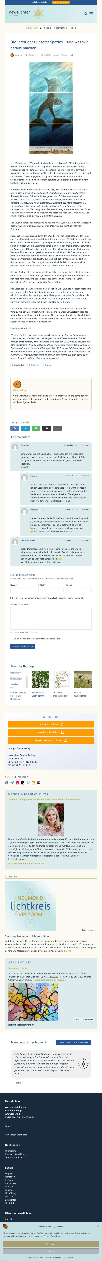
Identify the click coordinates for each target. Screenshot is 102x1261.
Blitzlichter (10, 1199)
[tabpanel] (51, 1066)
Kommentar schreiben (20, 604)
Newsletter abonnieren (16, 1134)
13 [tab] (61, 1086)
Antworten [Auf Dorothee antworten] (85, 445)
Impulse (9, 1186)
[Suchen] (85, 13)
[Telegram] (25, 428)
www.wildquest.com (63, 344)
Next (93, 1065)
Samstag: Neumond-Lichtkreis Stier (27, 936)
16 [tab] (73, 1086)
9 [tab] (45, 1086)
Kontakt (8, 1126)
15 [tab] (69, 1086)
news (48, 365)
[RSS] (33, 782)
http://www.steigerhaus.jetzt (45, 358)
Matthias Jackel (37, 509)
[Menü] (91, 13)
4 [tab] (25, 1086)
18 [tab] (81, 1086)
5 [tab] (29, 1086)
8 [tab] (41, 1086)
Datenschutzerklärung (54, 1257)
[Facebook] (14, 428)
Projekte (9, 1173)
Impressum (68, 1257)
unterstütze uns (61, 2)
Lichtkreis (12, 876)
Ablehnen (51, 1251)
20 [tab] (89, 1086)
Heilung (9, 1180)
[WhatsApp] (36, 428)
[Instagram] (17, 782)
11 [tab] (53, 1086)
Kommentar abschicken (23, 646)
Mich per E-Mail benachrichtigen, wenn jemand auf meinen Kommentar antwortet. (46, 598)
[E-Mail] (46, 428)
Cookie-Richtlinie (36, 1257)
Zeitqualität (10, 1196)
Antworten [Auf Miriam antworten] (85, 476)
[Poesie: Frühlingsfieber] (83, 679)
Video (73, 27)
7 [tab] (37, 1086)
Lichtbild (9, 1203)
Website (69, 585)
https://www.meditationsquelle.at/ (26, 863)
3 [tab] (21, 1086)
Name (13, 585)
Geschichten (60, 27)
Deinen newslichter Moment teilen (73, 1042)
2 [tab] (17, 1086)
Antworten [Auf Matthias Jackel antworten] (85, 509)
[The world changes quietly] (61, 679)
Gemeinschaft (18, 365)
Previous (9, 1065)
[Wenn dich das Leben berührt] (40, 679)
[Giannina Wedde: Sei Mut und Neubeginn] (19, 679)
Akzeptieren (51, 1244)
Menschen (10, 1176)
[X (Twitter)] (22, 782)
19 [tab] (85, 1086)
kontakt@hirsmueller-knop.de (50, 980)
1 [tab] (13, 1086)
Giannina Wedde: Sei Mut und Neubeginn (18, 695)
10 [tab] (49, 1086)
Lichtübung (10, 1193)
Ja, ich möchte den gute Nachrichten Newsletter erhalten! (36, 638)
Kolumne (9, 1189)
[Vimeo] (28, 782)
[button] (98, 1226)
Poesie (47, 27)
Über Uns (9, 1219)
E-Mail (41, 585)
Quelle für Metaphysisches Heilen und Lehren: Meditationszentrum (44, 799)
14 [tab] (65, 1086)
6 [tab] (33, 1086)
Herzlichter (32, 27)
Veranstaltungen (20, 962)
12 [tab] (57, 1086)
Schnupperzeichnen (18, 968)
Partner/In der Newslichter (28, 794)
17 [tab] (77, 1086)
